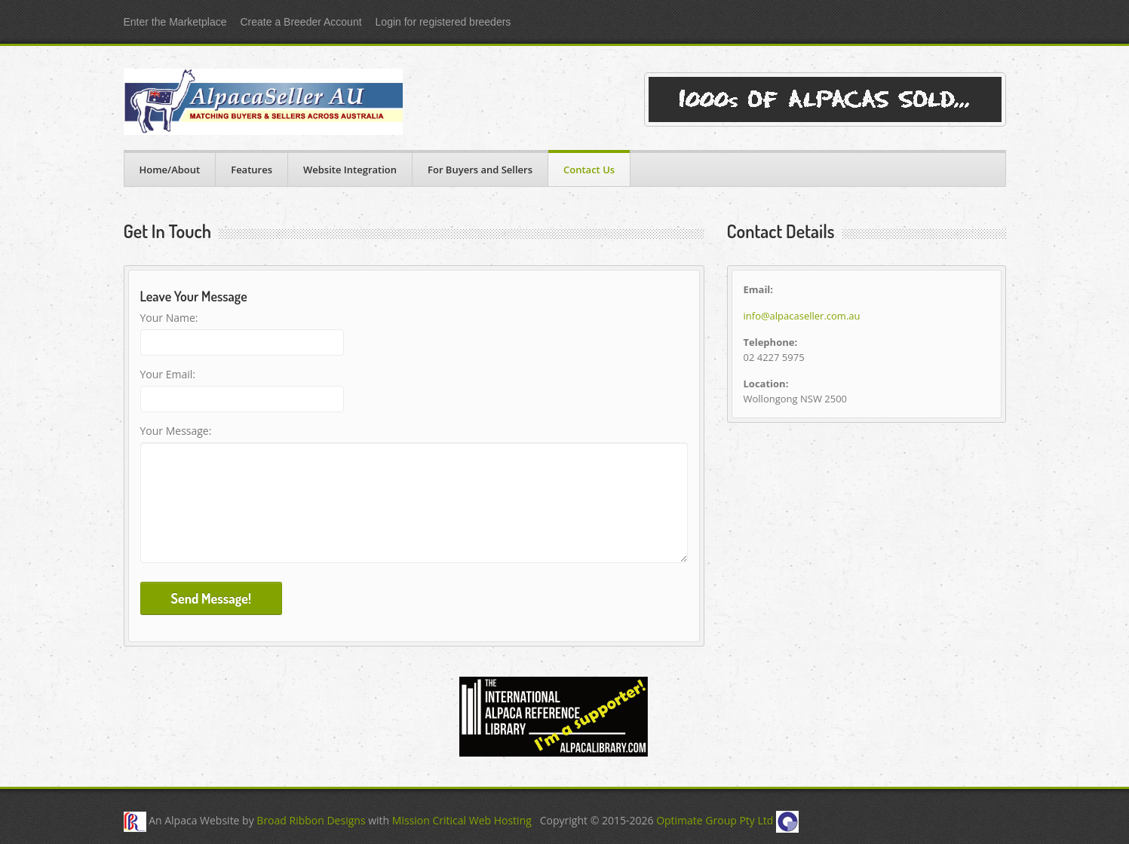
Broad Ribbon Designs (310, 821)
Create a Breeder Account (300, 22)
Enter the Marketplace (175, 22)
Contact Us (589, 169)
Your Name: (169, 317)
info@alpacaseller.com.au (802, 316)
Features (251, 169)
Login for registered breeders (443, 22)
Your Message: (176, 431)
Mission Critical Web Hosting (462, 821)
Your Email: (167, 374)
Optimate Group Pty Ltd (714, 821)
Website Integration (350, 169)
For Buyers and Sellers (480, 169)
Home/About (170, 169)
